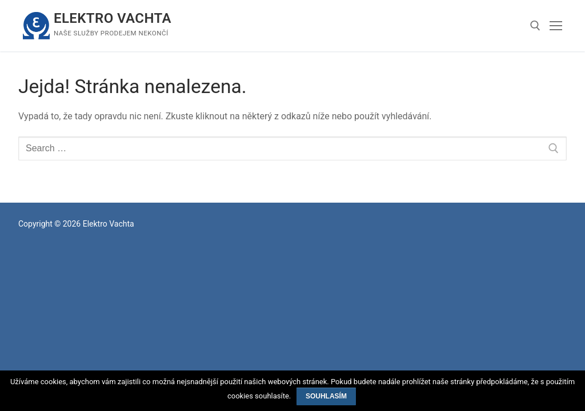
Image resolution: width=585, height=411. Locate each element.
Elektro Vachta (112, 18)
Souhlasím (326, 396)
